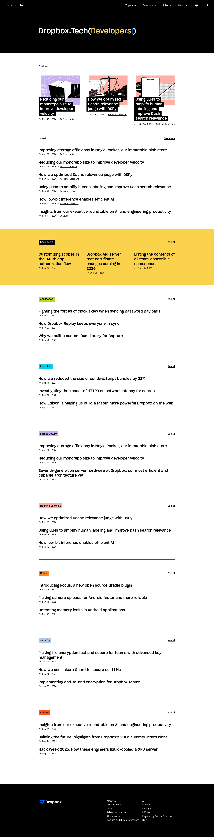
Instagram (147, 809)
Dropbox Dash (114, 805)
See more (169, 138)
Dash (181, 5)
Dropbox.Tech (16, 5)
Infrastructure (68, 119)
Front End (45, 366)
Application (46, 299)
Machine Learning (117, 114)
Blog (144, 820)
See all (171, 242)
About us (111, 801)
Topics (129, 5)
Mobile (44, 573)
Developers (149, 5)
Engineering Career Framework (158, 816)
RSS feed (146, 812)
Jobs (165, 5)
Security (45, 640)
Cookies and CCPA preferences (123, 820)
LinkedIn (146, 805)
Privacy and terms (116, 812)
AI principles (113, 816)
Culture (64, 215)
